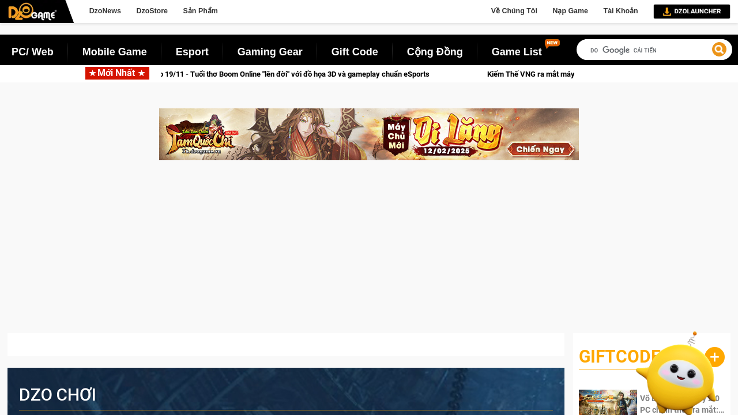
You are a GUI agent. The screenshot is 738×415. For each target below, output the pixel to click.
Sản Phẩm (200, 11)
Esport (192, 52)
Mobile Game (114, 52)
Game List (517, 52)
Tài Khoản (621, 11)
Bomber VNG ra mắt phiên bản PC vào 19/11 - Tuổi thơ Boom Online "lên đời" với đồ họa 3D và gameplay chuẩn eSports (250, 74)
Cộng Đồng (435, 52)
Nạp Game (570, 11)
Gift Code (355, 52)
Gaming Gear (270, 52)
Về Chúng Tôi (514, 11)
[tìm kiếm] (654, 50)
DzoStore (151, 11)
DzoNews (105, 11)
